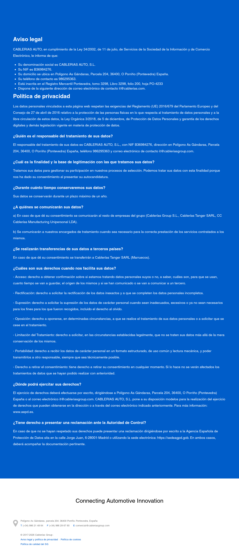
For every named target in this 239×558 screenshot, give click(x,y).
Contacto (199, 9)
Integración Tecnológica (98, 9)
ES (220, 12)
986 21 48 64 (36, 525)
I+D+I (125, 9)
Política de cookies (71, 539)
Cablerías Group (147, 9)
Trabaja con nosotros (75, 16)
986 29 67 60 (62, 525)
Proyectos (68, 9)
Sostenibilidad (176, 9)
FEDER (102, 16)
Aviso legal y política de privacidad (39, 539)
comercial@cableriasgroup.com (93, 525)
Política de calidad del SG (34, 544)
